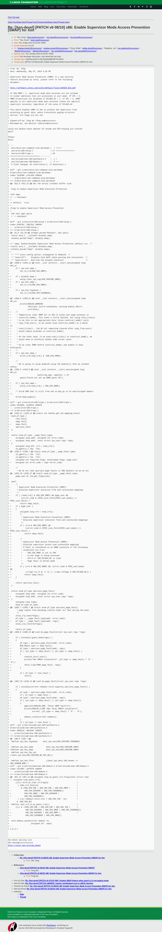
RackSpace (51, 925)
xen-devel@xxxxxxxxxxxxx (57, 37)
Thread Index (63, 22)
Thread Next (43, 22)
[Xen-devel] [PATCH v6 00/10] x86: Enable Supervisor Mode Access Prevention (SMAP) (57, 868)
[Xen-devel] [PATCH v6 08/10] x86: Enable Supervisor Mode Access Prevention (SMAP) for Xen (60, 873)
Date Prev (12, 22)
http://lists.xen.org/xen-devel (24, 845)
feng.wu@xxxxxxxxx (36, 37)
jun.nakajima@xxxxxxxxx (128, 48)
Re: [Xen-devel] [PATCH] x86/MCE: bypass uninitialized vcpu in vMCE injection (59, 883)
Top (9, 17)
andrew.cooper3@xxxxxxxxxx (30, 48)
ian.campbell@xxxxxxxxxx (62, 51)
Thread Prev (32, 22)
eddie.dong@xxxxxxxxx (92, 48)
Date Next (21, 22)
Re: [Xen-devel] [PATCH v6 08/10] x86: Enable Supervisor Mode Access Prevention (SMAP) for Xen (62, 858)
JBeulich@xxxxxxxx (23, 51)
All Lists (16, 17)
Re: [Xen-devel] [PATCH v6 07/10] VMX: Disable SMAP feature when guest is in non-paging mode (67, 881)
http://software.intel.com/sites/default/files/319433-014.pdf (43, 88)
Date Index (52, 22)
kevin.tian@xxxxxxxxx (40, 40)
